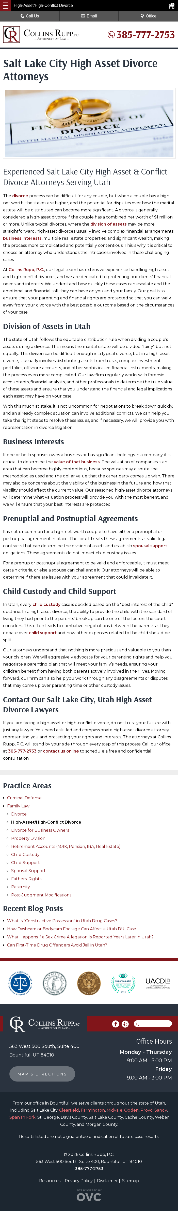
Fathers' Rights (26, 878)
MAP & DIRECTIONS (42, 1074)
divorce (20, 195)
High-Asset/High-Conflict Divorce (46, 822)
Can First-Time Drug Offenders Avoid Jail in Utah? (57, 945)
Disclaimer (107, 1180)
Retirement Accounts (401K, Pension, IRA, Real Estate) (66, 846)
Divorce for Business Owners (40, 830)
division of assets (108, 224)
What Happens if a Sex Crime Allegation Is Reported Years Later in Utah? (80, 937)
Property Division (28, 838)
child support (43, 632)
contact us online (61, 751)
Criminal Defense (24, 798)
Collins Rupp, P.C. (26, 269)
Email (89, 16)
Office (148, 16)
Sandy (160, 1110)
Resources (49, 1180)
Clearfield (69, 1110)
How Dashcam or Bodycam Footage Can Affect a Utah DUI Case (71, 929)
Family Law (18, 806)
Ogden (131, 1110)
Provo (146, 1110)
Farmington (93, 1110)
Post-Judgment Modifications (41, 895)
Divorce (19, 814)
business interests (22, 238)
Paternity (20, 887)
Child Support (25, 862)
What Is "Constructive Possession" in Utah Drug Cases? (62, 920)
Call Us (29, 16)
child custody (46, 604)
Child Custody (25, 854)
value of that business (77, 461)
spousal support (150, 545)
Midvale (114, 1110)
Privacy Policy (79, 1180)
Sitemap (130, 1180)
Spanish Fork (22, 1117)
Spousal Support (28, 870)
